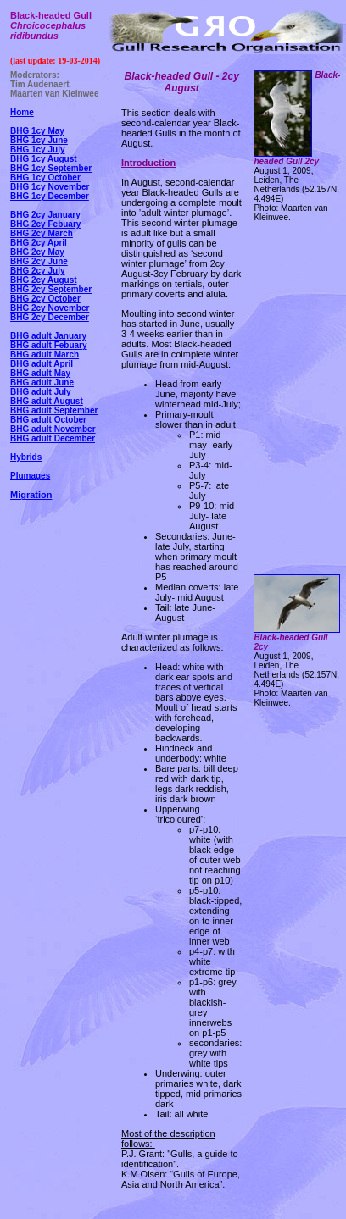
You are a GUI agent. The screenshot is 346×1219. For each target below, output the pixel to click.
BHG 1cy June (39, 140)
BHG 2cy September (51, 289)
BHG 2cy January (45, 214)
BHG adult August (46, 401)
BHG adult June (42, 382)
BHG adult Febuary (48, 345)
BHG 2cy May (37, 252)
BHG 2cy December (49, 317)
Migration (31, 495)
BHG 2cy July (37, 270)
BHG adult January (48, 336)
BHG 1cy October (45, 177)
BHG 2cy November (49, 308)
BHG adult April (41, 363)
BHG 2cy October (45, 298)
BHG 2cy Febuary (45, 224)
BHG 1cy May (37, 131)
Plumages (30, 475)
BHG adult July (40, 391)
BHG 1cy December (49, 196)
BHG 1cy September (51, 168)
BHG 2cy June (39, 261)
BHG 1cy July (37, 149)
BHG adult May (40, 373)
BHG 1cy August (43, 158)
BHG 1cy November (49, 186)
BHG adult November (53, 429)
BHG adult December (52, 438)
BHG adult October (48, 419)
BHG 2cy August (43, 280)
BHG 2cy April (38, 242)
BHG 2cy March (41, 233)
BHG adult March (44, 354)
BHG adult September (54, 410)
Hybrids (26, 457)
